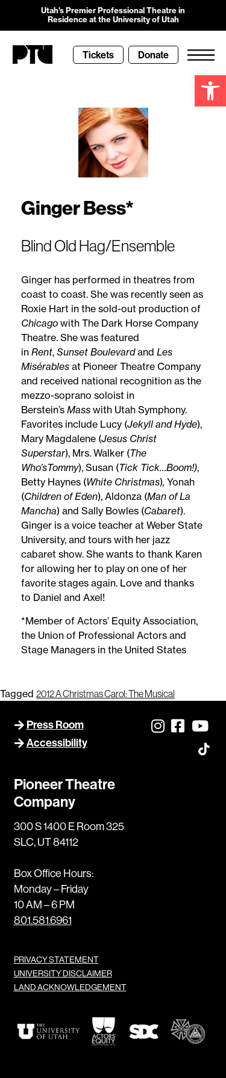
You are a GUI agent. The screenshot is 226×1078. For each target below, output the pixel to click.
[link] (210, 90)
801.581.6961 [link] (43, 920)
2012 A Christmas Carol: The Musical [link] (105, 694)
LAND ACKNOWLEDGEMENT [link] (70, 987)
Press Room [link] (55, 725)
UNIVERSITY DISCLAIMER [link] (63, 973)
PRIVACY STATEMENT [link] (56, 959)
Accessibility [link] (57, 743)
